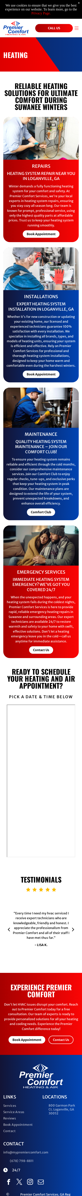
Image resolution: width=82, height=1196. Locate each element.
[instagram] (30, 1182)
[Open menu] (77, 28)
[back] (8, 929)
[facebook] (9, 1182)
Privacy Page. (41, 13)
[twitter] (19, 1182)
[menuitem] (21, 1107)
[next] (73, 929)
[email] (41, 1182)
